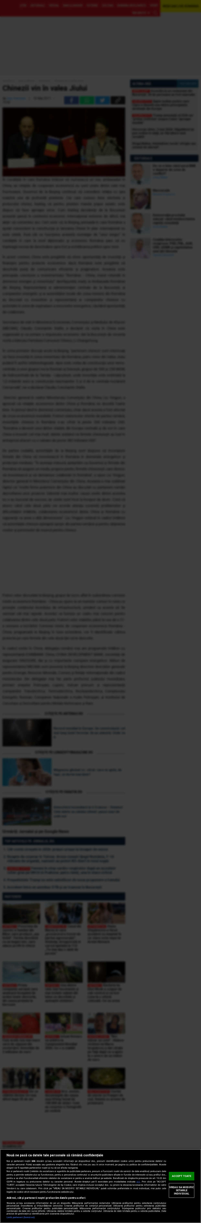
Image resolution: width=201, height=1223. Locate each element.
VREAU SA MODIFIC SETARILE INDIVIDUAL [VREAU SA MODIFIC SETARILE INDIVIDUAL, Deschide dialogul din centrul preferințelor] (181, 1190)
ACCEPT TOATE (181, 1176)
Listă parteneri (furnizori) (21, 1217)
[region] (100, 1186)
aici (138, 1181)
